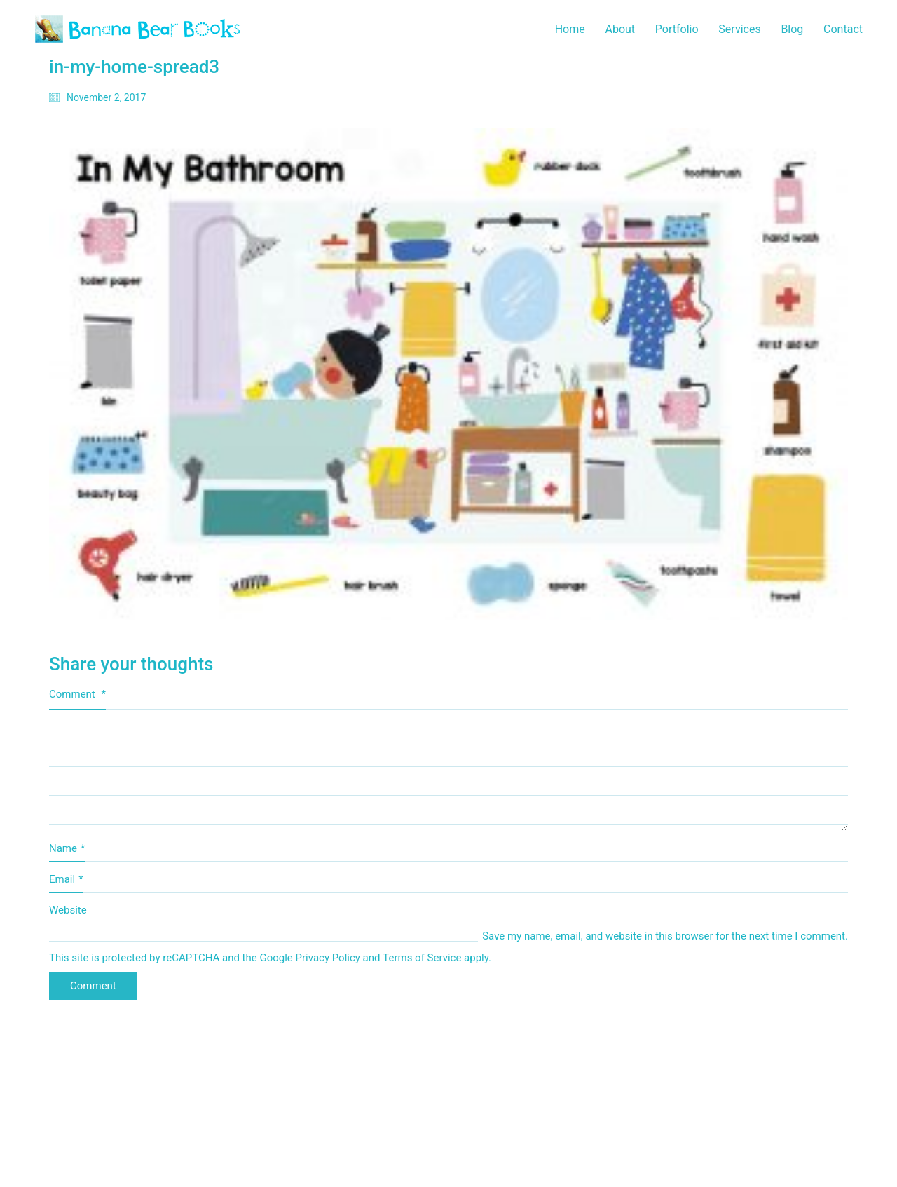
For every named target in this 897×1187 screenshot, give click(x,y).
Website (68, 910)
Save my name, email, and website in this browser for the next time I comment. (665, 936)
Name (67, 849)
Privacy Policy (328, 957)
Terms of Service (422, 957)
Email (66, 880)
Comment (77, 694)
